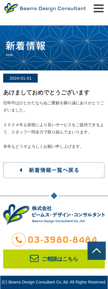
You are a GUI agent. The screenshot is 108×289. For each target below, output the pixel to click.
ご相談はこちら (54, 259)
